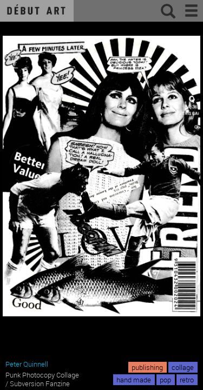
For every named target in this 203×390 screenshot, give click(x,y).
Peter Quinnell (26, 364)
